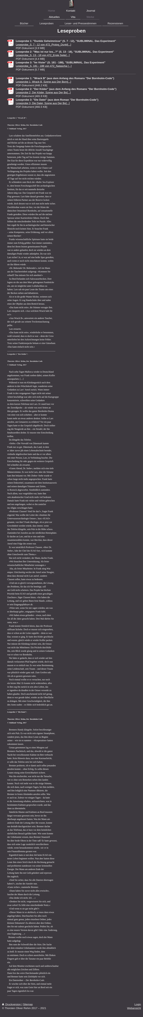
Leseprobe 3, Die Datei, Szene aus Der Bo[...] (43, 103)
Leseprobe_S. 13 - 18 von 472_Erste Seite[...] (43, 55)
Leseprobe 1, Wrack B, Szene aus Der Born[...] (43, 81)
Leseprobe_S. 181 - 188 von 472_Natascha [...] (44, 65)
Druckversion (12, 1004)
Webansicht (134, 1008)
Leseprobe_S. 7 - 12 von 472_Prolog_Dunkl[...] (43, 44)
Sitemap (28, 1004)
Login (137, 1004)
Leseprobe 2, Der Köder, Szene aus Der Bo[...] (43, 92)
